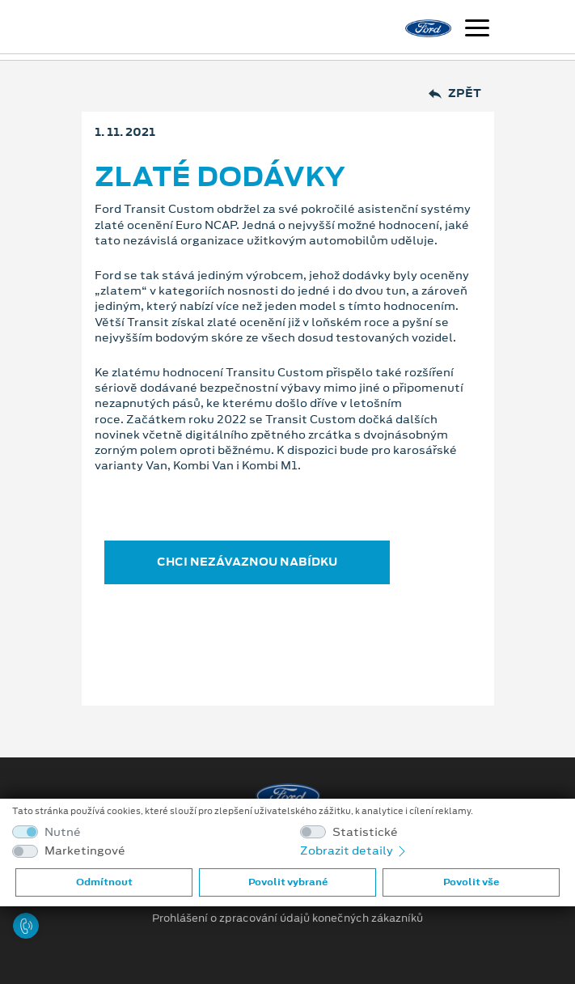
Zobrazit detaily (354, 850)
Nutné (62, 832)
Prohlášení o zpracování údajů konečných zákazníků (287, 918)
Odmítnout (104, 882)
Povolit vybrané (288, 882)
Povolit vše (471, 882)
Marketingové (84, 851)
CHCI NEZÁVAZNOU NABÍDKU (247, 562)
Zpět (455, 93)
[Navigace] (477, 30)
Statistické (365, 832)
